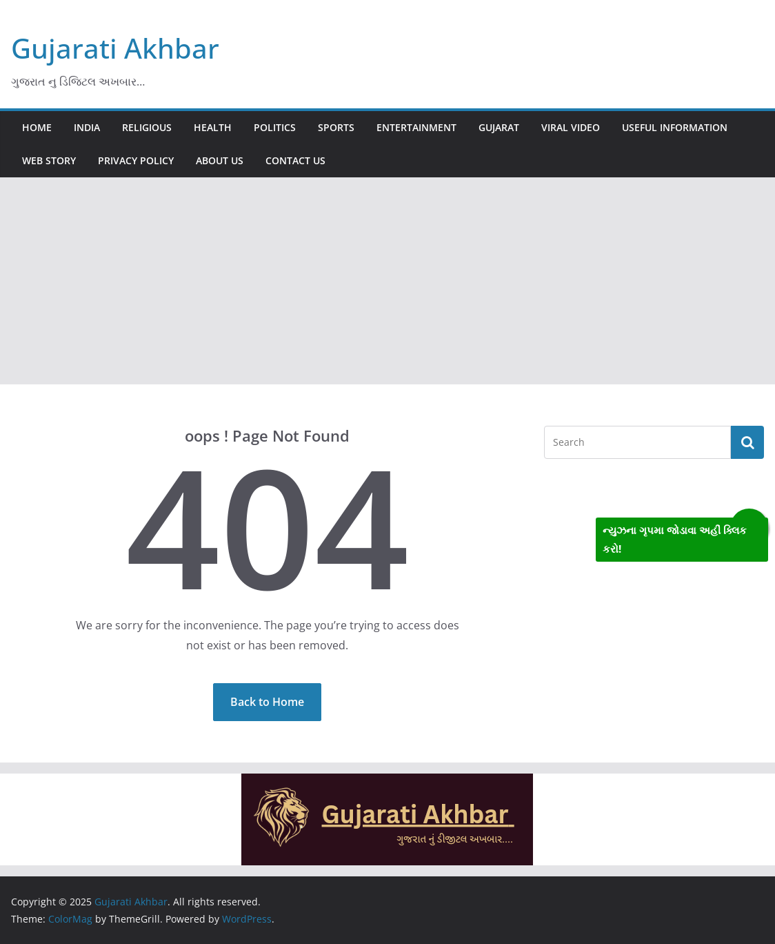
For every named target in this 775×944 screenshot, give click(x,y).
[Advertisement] (387, 280)
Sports (336, 127)
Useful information (674, 127)
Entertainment (416, 127)
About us (219, 160)
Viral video (570, 127)
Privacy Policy (136, 160)
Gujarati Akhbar (115, 48)
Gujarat (499, 127)
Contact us (295, 160)
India (87, 127)
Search (747, 442)
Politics (275, 127)
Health (213, 127)
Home (37, 127)
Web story (49, 160)
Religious (147, 127)
